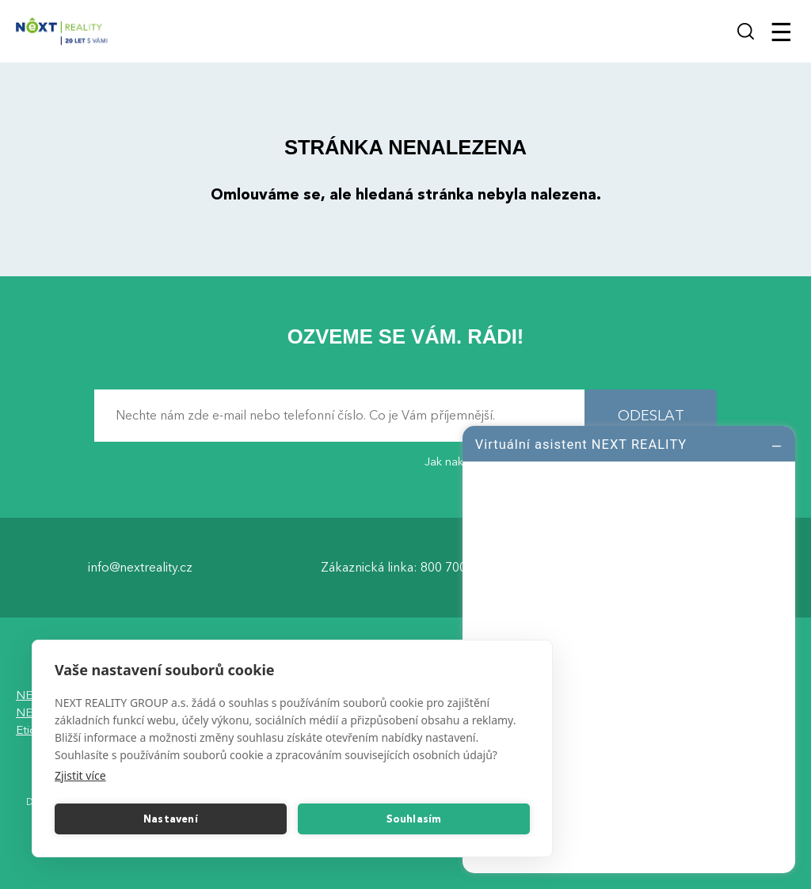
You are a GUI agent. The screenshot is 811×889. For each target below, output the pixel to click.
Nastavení (170, 819)
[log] (629, 648)
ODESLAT (651, 415)
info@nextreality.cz (140, 567)
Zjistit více (80, 775)
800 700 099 (456, 567)
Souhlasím (414, 819)
